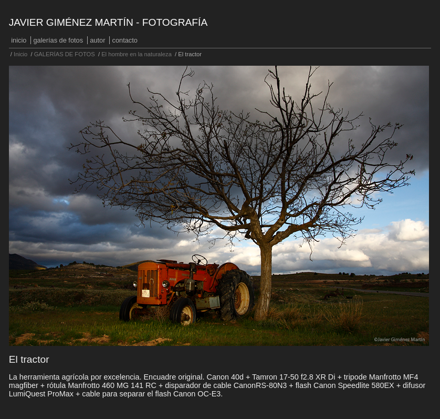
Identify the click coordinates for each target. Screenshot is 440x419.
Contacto (125, 40)
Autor (97, 40)
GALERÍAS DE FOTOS (58, 40)
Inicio (18, 40)
